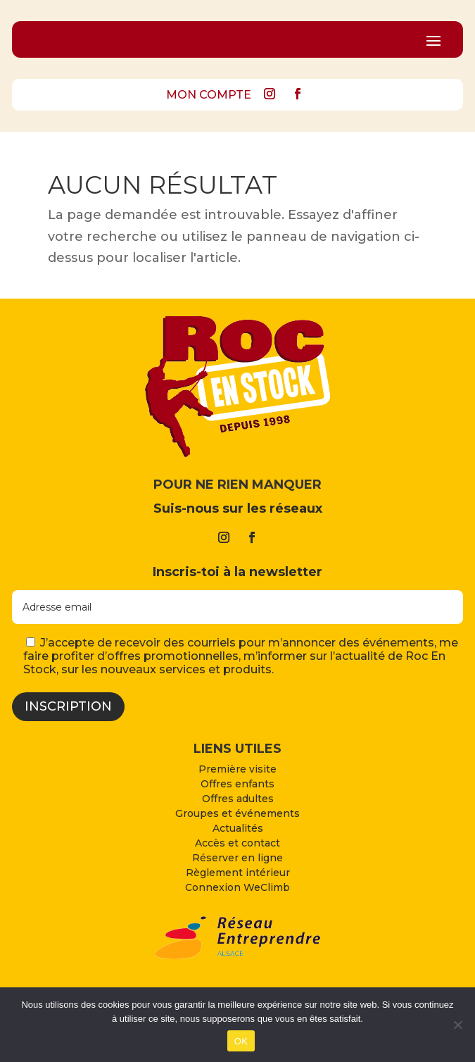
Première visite (237, 769)
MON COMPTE (208, 94)
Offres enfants (237, 783)
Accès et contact (237, 843)
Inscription (68, 706)
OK (241, 1041)
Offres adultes (238, 798)
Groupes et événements (237, 813)
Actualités (238, 828)
